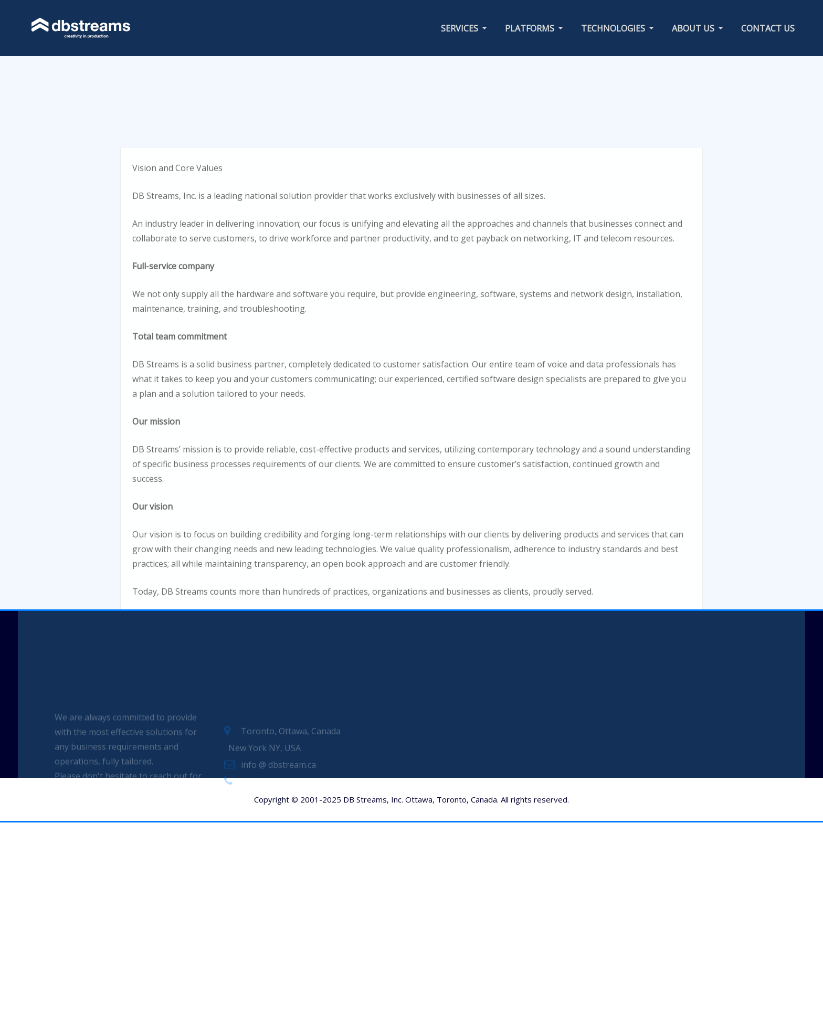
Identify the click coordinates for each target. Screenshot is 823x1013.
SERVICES (464, 28)
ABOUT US (697, 28)
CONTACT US (768, 28)
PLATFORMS (534, 28)
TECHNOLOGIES (617, 28)
